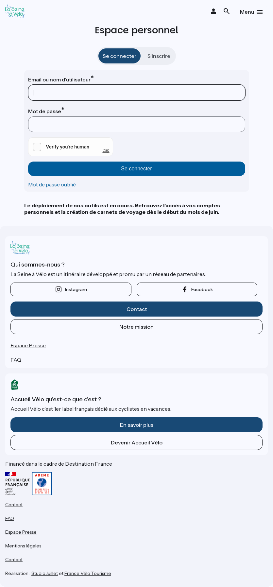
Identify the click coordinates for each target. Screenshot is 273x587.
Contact (137, 309)
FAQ (15, 359)
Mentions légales (23, 546)
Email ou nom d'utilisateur (59, 79)
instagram (76, 289)
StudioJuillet (44, 573)
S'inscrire (158, 56)
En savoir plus (136, 425)
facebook (202, 289)
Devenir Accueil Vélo (136, 442)
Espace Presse (28, 345)
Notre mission (136, 326)
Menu (247, 12)
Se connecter (119, 56)
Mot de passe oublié (52, 184)
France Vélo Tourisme (87, 573)
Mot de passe (44, 111)
